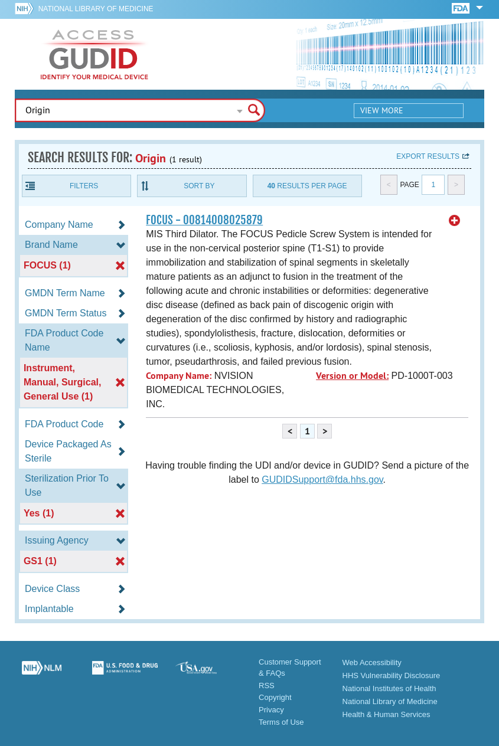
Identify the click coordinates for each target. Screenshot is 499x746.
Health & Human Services (386, 714)
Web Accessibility (372, 662)
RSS (267, 685)
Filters (84, 186)
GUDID (94, 54)
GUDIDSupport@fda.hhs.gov (322, 480)
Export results (427, 156)
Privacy (271, 709)
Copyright (275, 697)
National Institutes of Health (389, 688)
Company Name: (178, 375)
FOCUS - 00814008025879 (204, 220)
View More (381, 110)
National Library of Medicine (96, 9)
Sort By (199, 186)
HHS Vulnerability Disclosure (392, 675)
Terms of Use (281, 722)
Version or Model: (352, 375)
